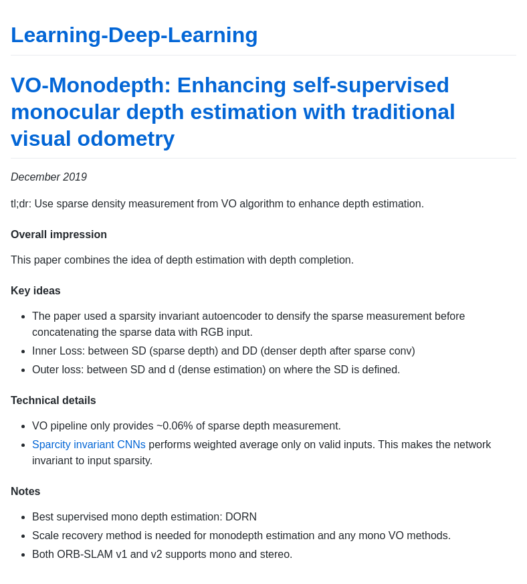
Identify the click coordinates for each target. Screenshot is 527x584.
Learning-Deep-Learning (134, 35)
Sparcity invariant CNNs (89, 444)
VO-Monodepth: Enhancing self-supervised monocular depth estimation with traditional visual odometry (233, 112)
